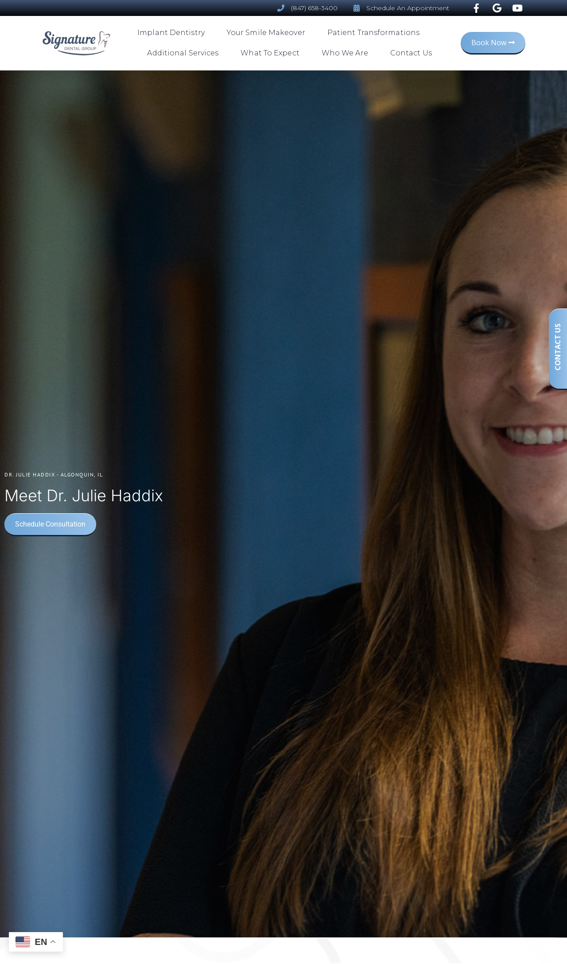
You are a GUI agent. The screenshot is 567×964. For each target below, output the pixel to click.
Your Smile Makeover (268, 32)
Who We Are (347, 53)
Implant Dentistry (173, 32)
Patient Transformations (375, 32)
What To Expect (272, 53)
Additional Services (185, 53)
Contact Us (411, 53)
